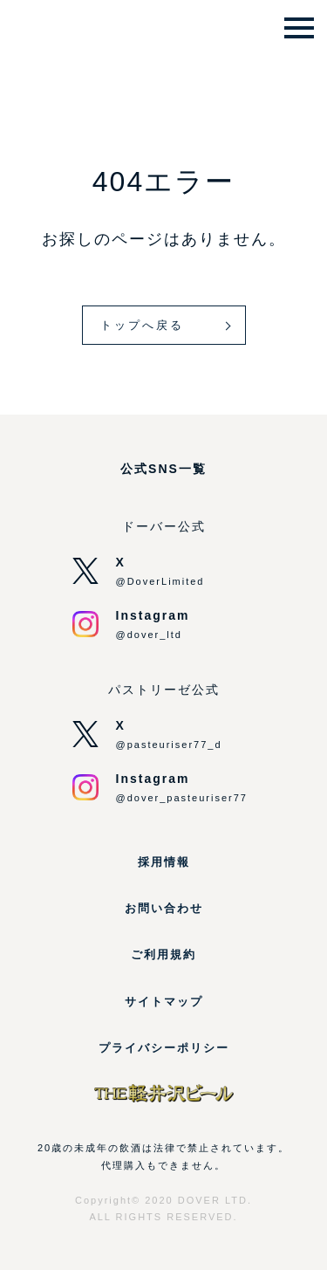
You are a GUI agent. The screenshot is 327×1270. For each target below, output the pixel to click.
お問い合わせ (164, 908)
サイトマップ (164, 1001)
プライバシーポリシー (164, 1047)
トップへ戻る (142, 325)
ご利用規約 (163, 954)
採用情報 (164, 861)
